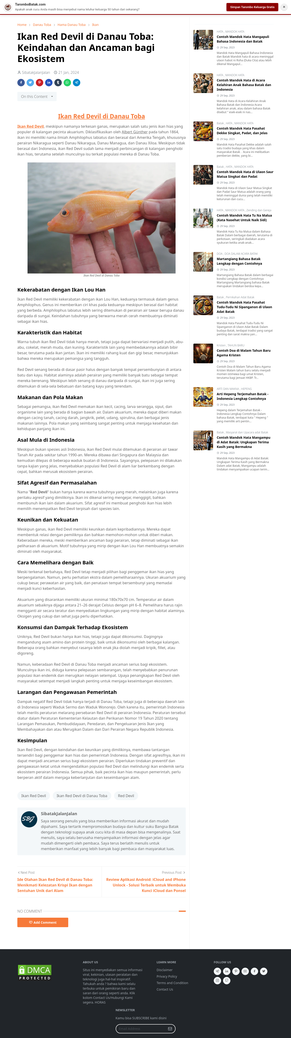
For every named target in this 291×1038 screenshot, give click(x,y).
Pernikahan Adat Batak (240, 297)
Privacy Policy (167, 976)
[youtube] (245, 971)
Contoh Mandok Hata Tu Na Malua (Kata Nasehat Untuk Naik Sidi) (244, 217)
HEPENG (246, 389)
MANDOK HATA (234, 32)
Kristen (221, 345)
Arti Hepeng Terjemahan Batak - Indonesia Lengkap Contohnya (242, 396)
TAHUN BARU (236, 345)
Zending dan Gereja (258, 210)
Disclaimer (165, 970)
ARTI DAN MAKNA (228, 389)
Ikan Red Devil (30, 126)
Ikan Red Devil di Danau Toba (101, 116)
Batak (221, 123)
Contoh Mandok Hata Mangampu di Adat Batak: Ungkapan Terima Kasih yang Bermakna (243, 442)
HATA (220, 32)
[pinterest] (236, 971)
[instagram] (217, 980)
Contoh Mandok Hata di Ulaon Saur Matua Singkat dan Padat (245, 174)
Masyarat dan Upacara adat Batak (247, 432)
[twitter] (263, 971)
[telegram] (217, 971)
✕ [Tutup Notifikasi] (284, 7)
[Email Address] (140, 1029)
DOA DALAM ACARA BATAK (241, 254)
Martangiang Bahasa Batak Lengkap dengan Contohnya (239, 261)
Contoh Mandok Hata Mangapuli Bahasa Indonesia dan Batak (243, 39)
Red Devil (126, 795)
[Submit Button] (170, 1029)
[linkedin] (226, 971)
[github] (226, 980)
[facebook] (254, 971)
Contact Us (165, 989)
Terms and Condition (172, 983)
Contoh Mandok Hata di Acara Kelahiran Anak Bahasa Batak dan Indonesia (244, 85)
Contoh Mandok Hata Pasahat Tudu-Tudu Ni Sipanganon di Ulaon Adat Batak (244, 307)
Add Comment (43, 922)
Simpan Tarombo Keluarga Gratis (252, 7)
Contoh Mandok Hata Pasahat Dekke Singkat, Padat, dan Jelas (242, 130)
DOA (220, 254)
